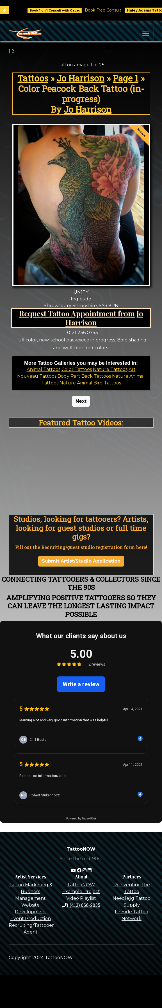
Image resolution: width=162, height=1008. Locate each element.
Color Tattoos (76, 369)
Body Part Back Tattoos (84, 376)
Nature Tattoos (110, 369)
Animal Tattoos (43, 369)
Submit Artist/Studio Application (81, 561)
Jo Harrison (80, 78)
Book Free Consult (107, 10)
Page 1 (125, 78)
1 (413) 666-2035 (81, 905)
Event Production (30, 918)
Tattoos (33, 78)
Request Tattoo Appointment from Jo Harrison (81, 317)
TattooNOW (81, 884)
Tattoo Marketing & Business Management (31, 891)
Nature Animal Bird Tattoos (90, 383)
